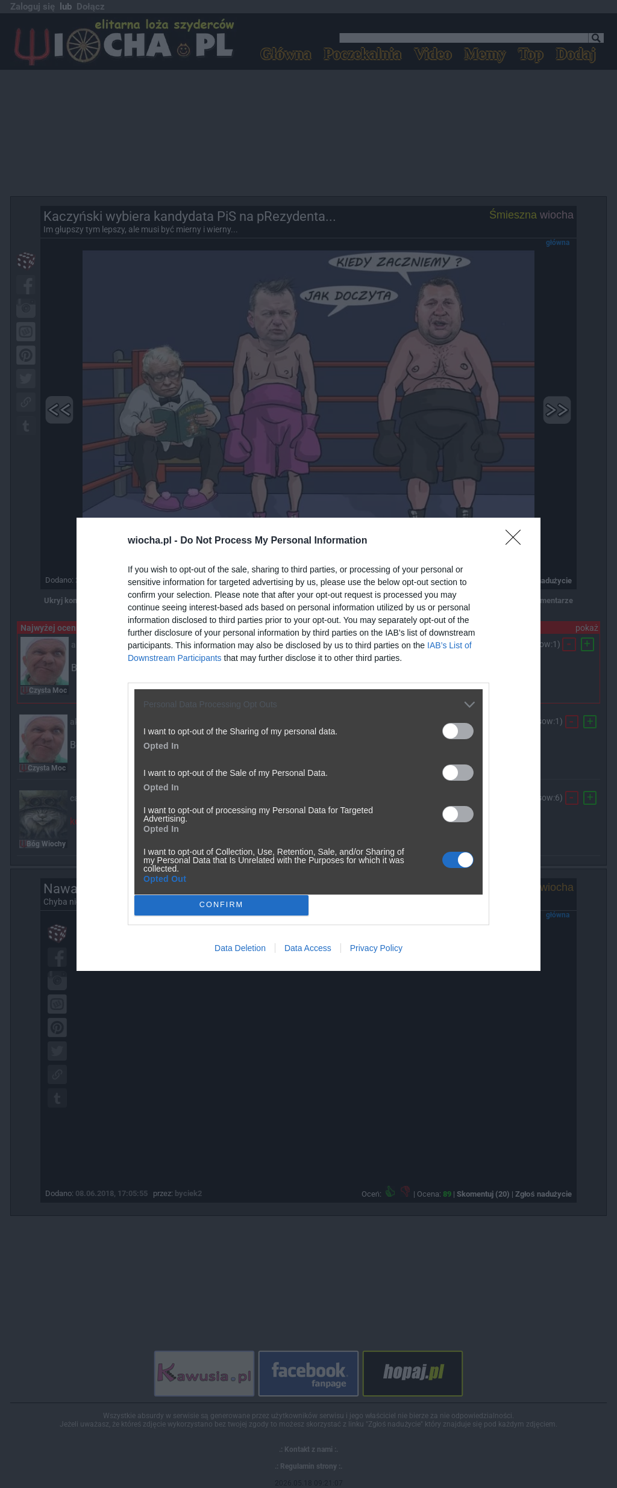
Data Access (307, 948)
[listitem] (308, 704)
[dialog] (308, 744)
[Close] (517, 541)
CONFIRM (221, 904)
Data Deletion (240, 948)
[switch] (458, 731)
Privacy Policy (376, 948)
